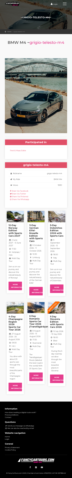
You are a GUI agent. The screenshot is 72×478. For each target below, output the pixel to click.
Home (9, 31)
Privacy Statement (12, 447)
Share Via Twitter (18, 194)
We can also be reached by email (19, 428)
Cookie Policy (10, 450)
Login (54, 4)
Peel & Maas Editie (18, 150)
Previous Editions (11, 415)
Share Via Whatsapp (19, 199)
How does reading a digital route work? (20, 412)
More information (16, 286)
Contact (8, 417)
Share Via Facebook (19, 191)
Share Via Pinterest (19, 196)
